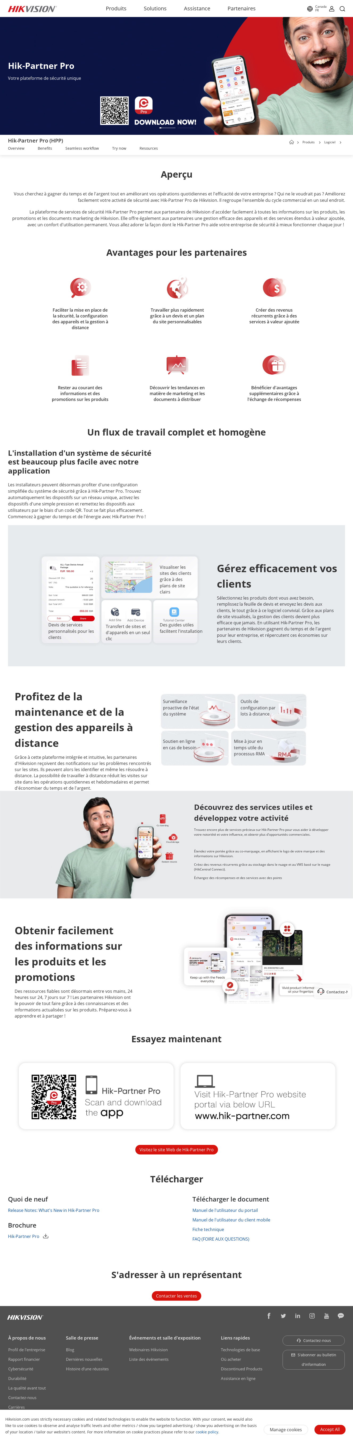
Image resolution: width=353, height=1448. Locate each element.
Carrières (16, 1407)
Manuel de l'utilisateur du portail (229, 1210)
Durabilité (17, 1378)
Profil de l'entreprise (26, 1349)
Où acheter (231, 1359)
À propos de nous (27, 1338)
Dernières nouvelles (84, 1359)
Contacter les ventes (176, 1296)
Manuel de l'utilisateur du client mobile (235, 1220)
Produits (116, 8)
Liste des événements (149, 1359)
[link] (16, 149)
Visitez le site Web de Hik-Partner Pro (177, 1150)
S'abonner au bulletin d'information (313, 1359)
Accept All (330, 1429)
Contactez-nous (22, 1397)
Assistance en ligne (238, 1378)
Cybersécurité (20, 1368)
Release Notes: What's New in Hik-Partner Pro (58, 1210)
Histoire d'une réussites (87, 1368)
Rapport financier (24, 1359)
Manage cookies (286, 1430)
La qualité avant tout (27, 1388)
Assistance (197, 8)
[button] (167, 128)
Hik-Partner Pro (28, 1236)
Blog (70, 1349)
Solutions (155, 8)
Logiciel (329, 142)
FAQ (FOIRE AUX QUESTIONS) (225, 1239)
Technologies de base (240, 1349)
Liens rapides (235, 1338)
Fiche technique (212, 1229)
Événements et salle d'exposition (165, 1338)
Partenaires (242, 8)
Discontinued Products (241, 1368)
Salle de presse (82, 1338)
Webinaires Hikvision (148, 1349)
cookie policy (207, 1431)
